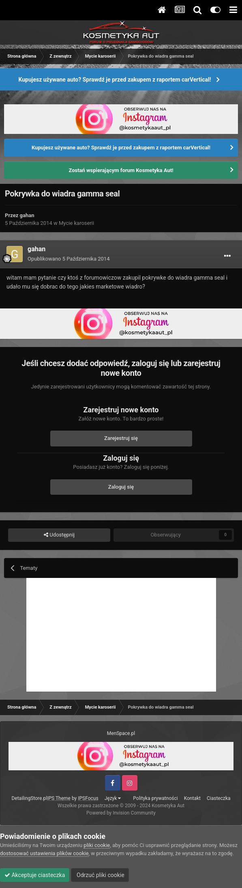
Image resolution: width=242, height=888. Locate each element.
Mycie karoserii (76, 223)
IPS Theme (59, 798)
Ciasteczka (219, 798)
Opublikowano (68, 259)
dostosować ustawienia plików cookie (44, 853)
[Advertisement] (121, 635)
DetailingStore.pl (29, 798)
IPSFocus (88, 798)
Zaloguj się (121, 487)
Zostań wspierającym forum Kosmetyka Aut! (121, 170)
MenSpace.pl (121, 733)
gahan (27, 215)
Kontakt (192, 798)
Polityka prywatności (155, 798)
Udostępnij (59, 535)
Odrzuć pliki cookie (99, 875)
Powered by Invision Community (121, 813)
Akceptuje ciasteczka (34, 875)
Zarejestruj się (121, 438)
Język (113, 798)
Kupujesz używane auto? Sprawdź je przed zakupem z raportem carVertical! (114, 79)
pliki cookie (97, 845)
